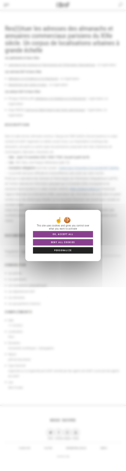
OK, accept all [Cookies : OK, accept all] (63, 234)
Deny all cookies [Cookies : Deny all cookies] (63, 242)
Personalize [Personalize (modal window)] (63, 250)
